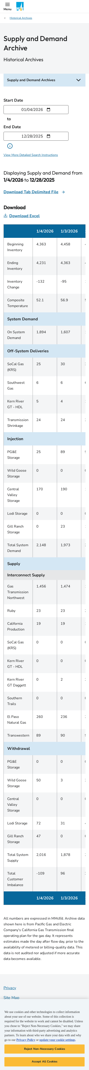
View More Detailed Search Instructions (31, 155)
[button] (7, 6)
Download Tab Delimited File (31, 192)
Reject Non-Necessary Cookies (44, 1049)
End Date (12, 127)
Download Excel (22, 216)
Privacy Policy (25, 1040)
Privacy (10, 988)
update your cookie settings (57, 1040)
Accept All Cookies (44, 1062)
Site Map (11, 997)
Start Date (13, 100)
